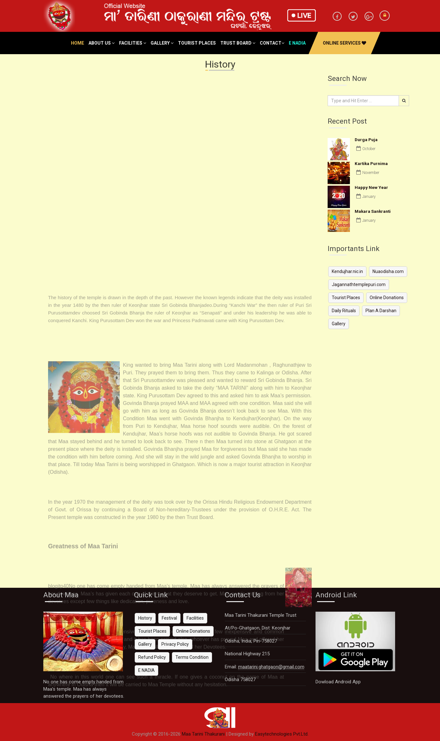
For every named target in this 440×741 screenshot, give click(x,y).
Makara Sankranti (373, 211)
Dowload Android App (338, 682)
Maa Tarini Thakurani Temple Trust (260, 615)
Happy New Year (371, 187)
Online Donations (387, 297)
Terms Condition (192, 657)
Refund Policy (152, 657)
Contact (272, 43)
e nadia (297, 43)
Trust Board (237, 43)
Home (77, 43)
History (145, 618)
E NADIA (146, 670)
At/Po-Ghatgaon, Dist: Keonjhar (257, 628)
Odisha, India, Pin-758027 (251, 641)
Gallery (162, 43)
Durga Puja (366, 139)
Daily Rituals (344, 310)
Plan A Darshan (380, 310)
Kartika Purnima (371, 163)
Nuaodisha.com (388, 271)
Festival (169, 618)
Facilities (132, 43)
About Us (102, 43)
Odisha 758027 (240, 679)
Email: (264, 667)
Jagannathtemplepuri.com (359, 284)
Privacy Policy (175, 644)
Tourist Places (197, 43)
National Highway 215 (247, 654)
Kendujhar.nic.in (347, 271)
